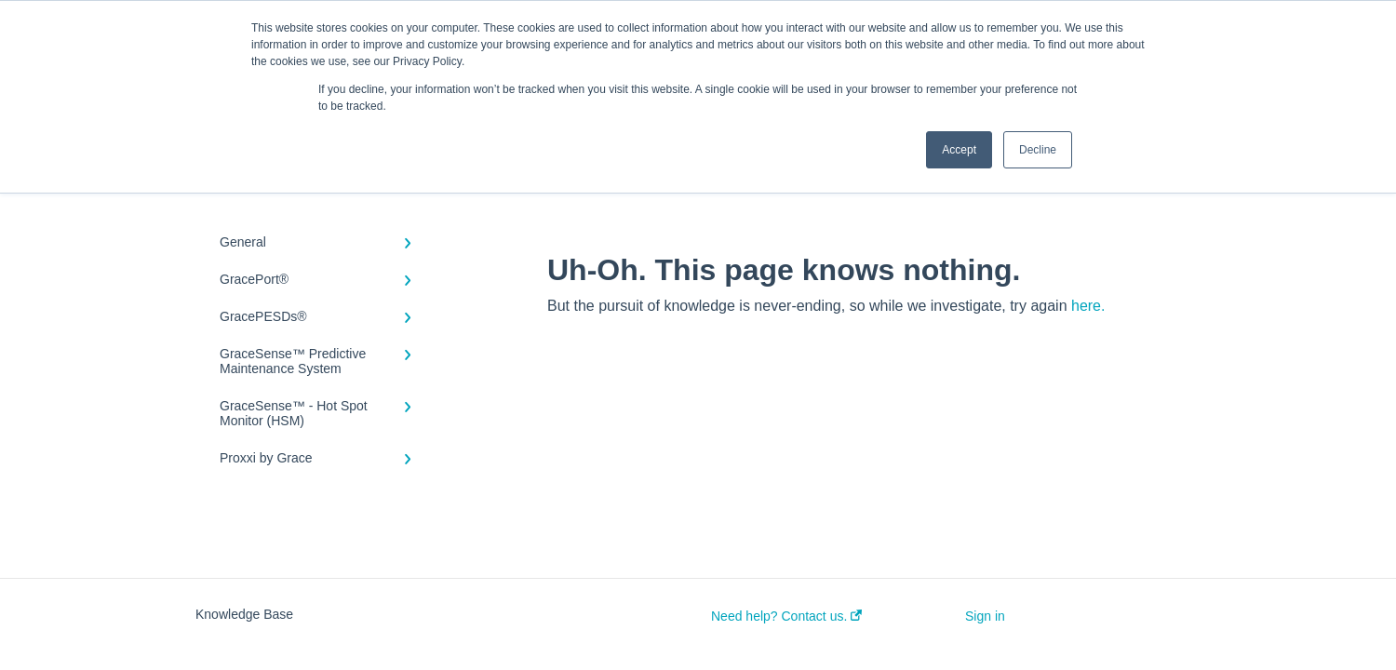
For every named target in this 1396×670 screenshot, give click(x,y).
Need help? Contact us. (786, 616)
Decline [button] (1037, 149)
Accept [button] (959, 149)
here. (1088, 306)
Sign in (985, 616)
